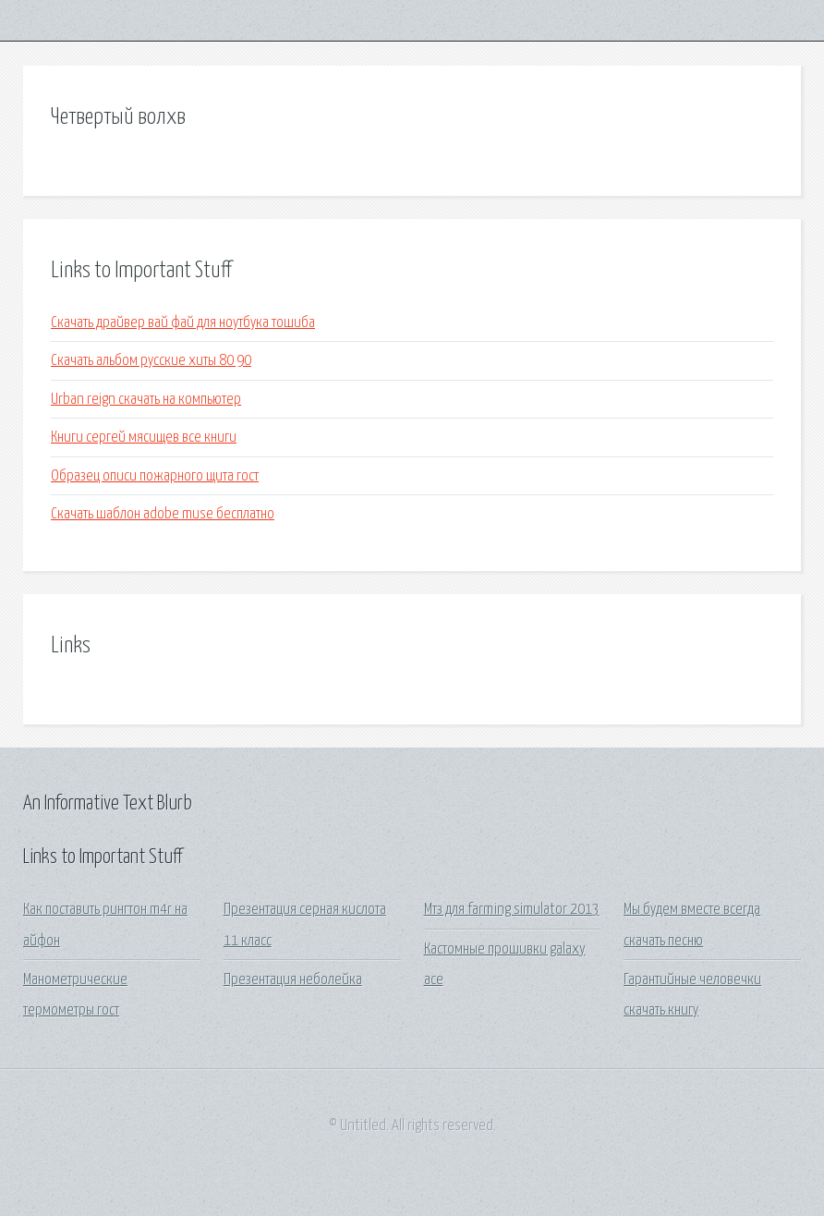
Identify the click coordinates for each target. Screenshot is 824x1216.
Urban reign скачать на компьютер (146, 399)
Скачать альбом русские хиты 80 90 (151, 361)
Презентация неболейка (293, 980)
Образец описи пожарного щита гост (155, 476)
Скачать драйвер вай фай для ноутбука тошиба (183, 323)
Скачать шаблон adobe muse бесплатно (162, 514)
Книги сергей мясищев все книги (143, 437)
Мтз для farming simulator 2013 (512, 910)
